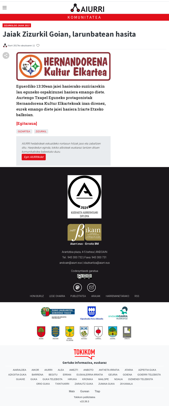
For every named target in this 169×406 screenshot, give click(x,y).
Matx (72, 391)
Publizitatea (78, 296)
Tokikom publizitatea (84, 397)
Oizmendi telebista (140, 379)
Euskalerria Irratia (90, 374)
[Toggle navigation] (4, 8)
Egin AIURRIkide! (34, 157)
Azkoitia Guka (17, 374)
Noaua (118, 379)
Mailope (103, 379)
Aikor (35, 370)
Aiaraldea (19, 370)
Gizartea (24, 131)
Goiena (127, 374)
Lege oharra (57, 296)
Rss (137, 296)
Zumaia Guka (106, 383)
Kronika (87, 379)
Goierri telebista (149, 374)
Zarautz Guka (84, 383)
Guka (33, 379)
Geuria (113, 374)
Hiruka (72, 379)
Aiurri (48, 370)
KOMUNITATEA (84, 17)
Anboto (88, 370)
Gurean (84, 391)
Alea (61, 370)
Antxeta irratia (109, 370)
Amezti (73, 370)
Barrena (37, 374)
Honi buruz (37, 296)
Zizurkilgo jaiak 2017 (17, 25)
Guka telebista (52, 379)
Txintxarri (62, 383)
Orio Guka (43, 383)
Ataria (129, 370)
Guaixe (20, 379)
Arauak (95, 296)
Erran (67, 374)
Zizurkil (41, 131)
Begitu (53, 374)
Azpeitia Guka (147, 370)
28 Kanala (126, 383)
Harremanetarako (117, 296)
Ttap (97, 391)
